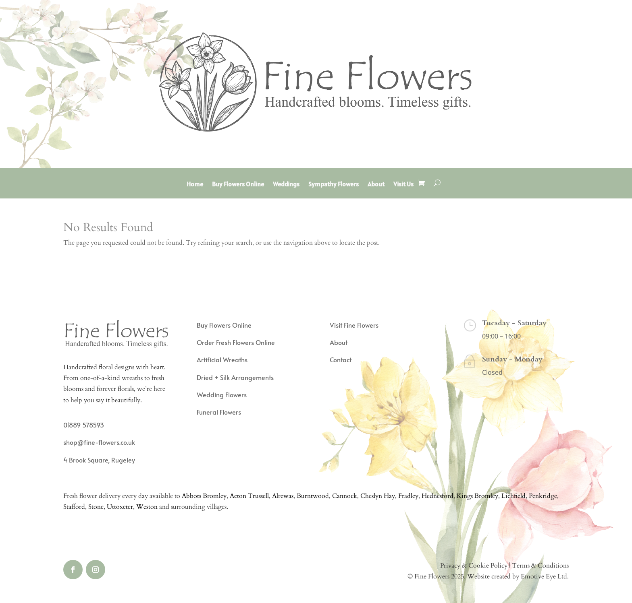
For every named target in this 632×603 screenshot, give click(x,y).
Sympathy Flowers (333, 184)
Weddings (286, 184)
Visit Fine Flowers (354, 324)
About (376, 184)
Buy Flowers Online (238, 184)
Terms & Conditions (540, 565)
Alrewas (282, 495)
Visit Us (403, 184)
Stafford (74, 506)
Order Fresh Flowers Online (236, 342)
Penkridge (543, 495)
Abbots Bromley (204, 495)
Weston (147, 506)
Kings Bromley (477, 495)
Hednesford (437, 495)
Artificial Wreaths (222, 359)
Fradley (408, 495)
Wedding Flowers (222, 394)
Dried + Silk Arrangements (235, 377)
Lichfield (513, 495)
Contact (340, 359)
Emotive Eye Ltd (544, 576)
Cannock (344, 495)
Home (195, 184)
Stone (96, 506)
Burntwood (313, 495)
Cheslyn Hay (377, 495)
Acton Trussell (249, 495)
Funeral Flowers (219, 411)
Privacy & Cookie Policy (473, 565)
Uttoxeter (120, 506)
